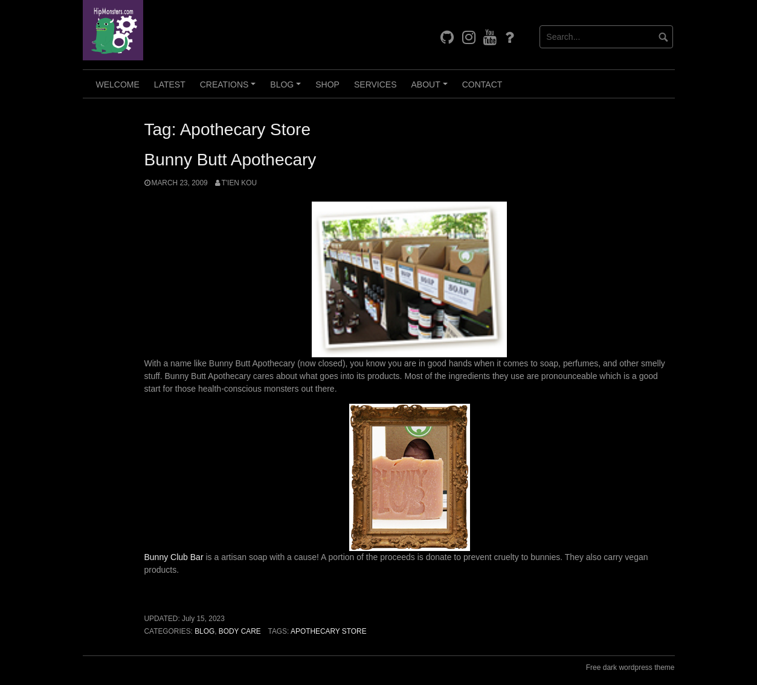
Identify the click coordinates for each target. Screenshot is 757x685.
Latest (169, 84)
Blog (287, 89)
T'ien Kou (239, 183)
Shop (327, 84)
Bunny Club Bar (174, 557)
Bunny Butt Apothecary (230, 159)
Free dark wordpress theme (630, 667)
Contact (482, 84)
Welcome (118, 84)
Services (375, 84)
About (431, 89)
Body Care (240, 631)
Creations (229, 89)
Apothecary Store (329, 631)
